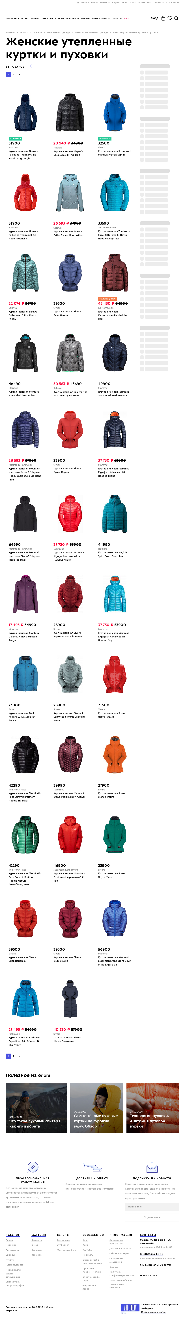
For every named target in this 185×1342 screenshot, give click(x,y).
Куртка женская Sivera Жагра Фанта (112, 803)
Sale (126, 18)
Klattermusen (106, 308)
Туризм (59, 18)
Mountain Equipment (66, 879)
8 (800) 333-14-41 (151, 1274)
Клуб (132, 2)
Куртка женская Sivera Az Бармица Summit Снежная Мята (69, 724)
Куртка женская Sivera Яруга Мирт (112, 885)
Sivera (102, 145)
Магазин (38, 1255)
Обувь (44, 18)
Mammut (103, 389)
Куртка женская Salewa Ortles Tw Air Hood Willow (69, 233)
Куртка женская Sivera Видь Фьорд (67, 314)
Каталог (23, 18)
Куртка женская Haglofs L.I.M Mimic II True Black (68, 151)
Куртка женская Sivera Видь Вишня (67, 970)
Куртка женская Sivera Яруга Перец (67, 473)
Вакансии (36, 1276)
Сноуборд (105, 18)
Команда (36, 1271)
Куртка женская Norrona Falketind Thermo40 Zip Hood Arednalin (24, 234)
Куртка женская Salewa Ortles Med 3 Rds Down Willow (24, 316)
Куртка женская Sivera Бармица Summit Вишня (69, 640)
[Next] (19, 72)
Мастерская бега (66, 1271)
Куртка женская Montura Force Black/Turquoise (24, 395)
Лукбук (10, 1281)
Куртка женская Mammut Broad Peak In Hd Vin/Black (69, 805)
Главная (10, 32)
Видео (141, 2)
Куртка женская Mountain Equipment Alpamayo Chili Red (70, 887)
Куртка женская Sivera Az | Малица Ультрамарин (114, 151)
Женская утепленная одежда (91, 32)
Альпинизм (72, 18)
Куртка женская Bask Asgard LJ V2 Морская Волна (22, 724)
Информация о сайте (153, 1333)
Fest (149, 2)
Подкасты (159, 2)
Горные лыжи (89, 18)
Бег (51, 18)
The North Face (107, 227)
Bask (11, 716)
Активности (12, 1271)
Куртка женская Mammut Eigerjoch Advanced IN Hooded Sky (114, 642)
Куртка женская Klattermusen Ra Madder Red (113, 316)
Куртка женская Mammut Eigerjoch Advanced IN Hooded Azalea (69, 561)
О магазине (172, 2)
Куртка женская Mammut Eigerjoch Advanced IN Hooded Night (114, 475)
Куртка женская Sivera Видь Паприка (23, 970)
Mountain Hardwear (21, 467)
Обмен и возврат (119, 1274)
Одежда (34, 18)
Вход (154, 18)
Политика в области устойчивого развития (120, 1304)
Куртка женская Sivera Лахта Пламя (112, 722)
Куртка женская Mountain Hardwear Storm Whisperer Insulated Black (25, 561)
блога (45, 1088)
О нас (34, 1266)
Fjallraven (15, 1046)
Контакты (105, 2)
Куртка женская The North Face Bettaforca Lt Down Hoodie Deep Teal (113, 234)
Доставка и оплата (87, 2)
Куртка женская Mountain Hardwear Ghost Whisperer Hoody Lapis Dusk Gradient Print (25, 477)
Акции (9, 1261)
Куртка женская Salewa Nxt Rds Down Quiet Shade (70, 396)
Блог (125, 2)
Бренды (117, 18)
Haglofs (58, 145)
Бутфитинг (63, 1266)
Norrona (14, 145)
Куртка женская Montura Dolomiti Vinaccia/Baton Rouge (24, 642)
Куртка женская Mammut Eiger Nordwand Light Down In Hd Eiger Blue (114, 972)
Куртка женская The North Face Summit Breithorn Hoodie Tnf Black (25, 805)
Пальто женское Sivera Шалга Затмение (68, 1052)
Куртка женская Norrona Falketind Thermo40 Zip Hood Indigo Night (24, 153)
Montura (14, 389)
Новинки (11, 18)
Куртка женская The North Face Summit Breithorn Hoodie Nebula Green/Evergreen (24, 889)
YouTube (87, 1271)
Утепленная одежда (58, 32)
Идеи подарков (14, 1285)
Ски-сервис (63, 1261)
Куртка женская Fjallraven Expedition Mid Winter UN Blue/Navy (25, 1054)
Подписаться (152, 1238)
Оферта (113, 1288)
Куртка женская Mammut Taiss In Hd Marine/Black (114, 395)
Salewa (57, 227)
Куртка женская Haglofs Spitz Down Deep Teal (113, 559)
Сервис (116, 2)
